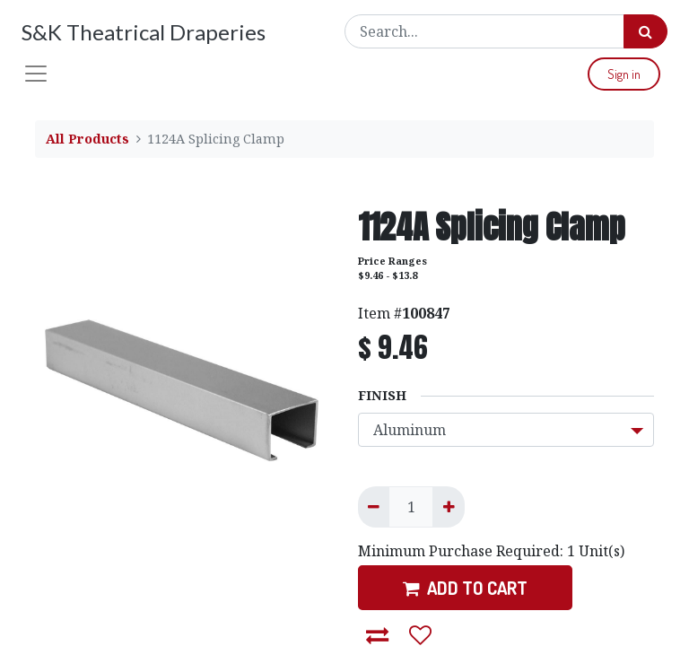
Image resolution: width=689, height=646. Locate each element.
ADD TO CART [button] (465, 587)
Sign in (624, 74)
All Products (87, 138)
